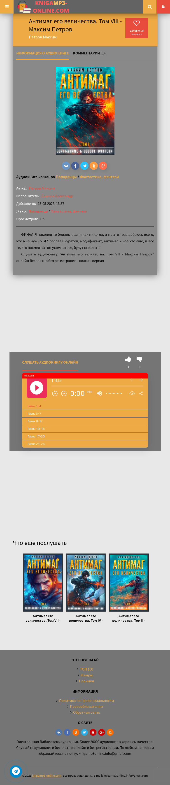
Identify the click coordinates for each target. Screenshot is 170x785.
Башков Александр (57, 195)
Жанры (87, 675)
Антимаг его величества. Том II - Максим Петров (128, 618)
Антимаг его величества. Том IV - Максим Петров (86, 618)
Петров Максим (42, 188)
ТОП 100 (86, 669)
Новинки (86, 680)
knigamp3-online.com (46, 775)
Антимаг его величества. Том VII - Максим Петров (43, 618)
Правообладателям (86, 706)
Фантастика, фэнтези (99, 176)
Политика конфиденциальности (86, 700)
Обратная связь (86, 712)
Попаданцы (66, 176)
